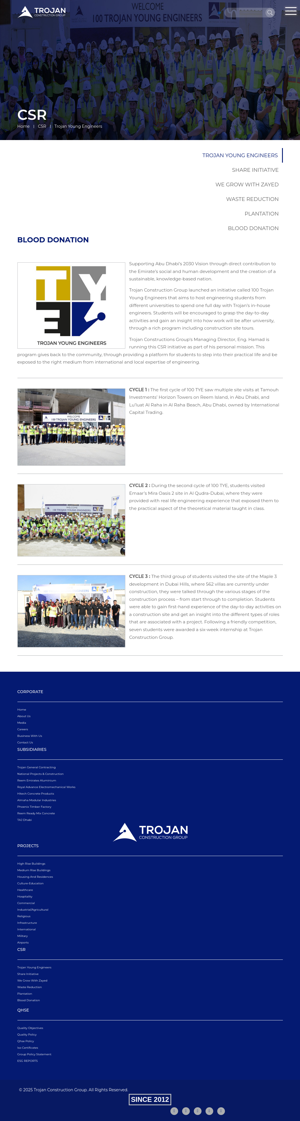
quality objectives (30, 1028)
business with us (29, 736)
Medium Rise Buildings (34, 870)
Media (21, 723)
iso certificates (27, 1048)
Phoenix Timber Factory (34, 807)
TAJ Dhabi (24, 820)
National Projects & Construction (40, 774)
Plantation (262, 213)
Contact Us (25, 742)
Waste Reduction (252, 199)
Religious (24, 916)
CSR (42, 126)
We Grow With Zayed (247, 184)
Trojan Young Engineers (240, 155)
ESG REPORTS (27, 1061)
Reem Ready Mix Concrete (36, 813)
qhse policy (25, 1041)
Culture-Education (30, 883)
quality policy (27, 1034)
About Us (24, 716)
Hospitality (25, 896)
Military (22, 936)
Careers (22, 729)
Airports (23, 942)
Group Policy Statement (34, 1054)
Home (23, 126)
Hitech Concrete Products (35, 793)
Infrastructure (27, 923)
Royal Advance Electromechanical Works (46, 787)
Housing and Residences (35, 877)
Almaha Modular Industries (36, 800)
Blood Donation (253, 228)
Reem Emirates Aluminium (36, 780)
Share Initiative (255, 170)
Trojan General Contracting (36, 767)
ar (220, 12)
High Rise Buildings (31, 863)
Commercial (26, 903)
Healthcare (25, 890)
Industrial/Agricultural (33, 909)
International (26, 929)
